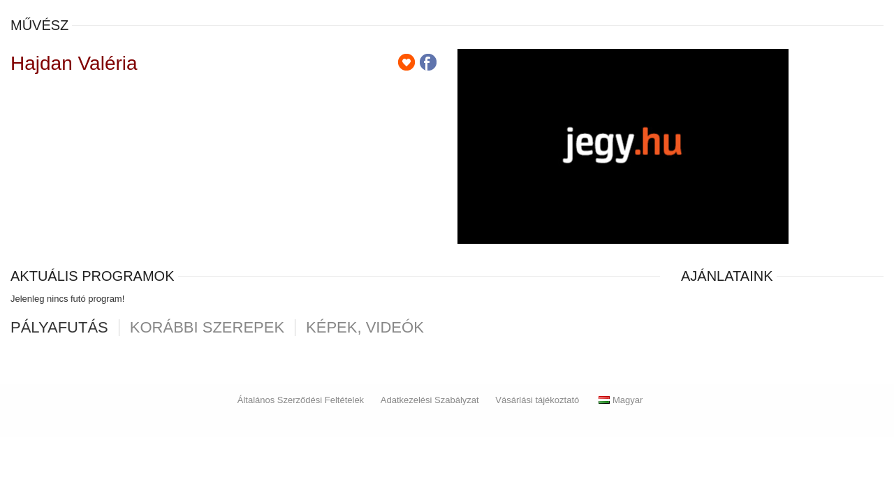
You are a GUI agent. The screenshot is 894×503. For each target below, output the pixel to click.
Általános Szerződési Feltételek (300, 400)
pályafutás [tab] (59, 327)
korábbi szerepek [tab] (207, 327)
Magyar (621, 400)
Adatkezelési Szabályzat (430, 400)
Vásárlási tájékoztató (537, 400)
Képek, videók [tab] (365, 327)
